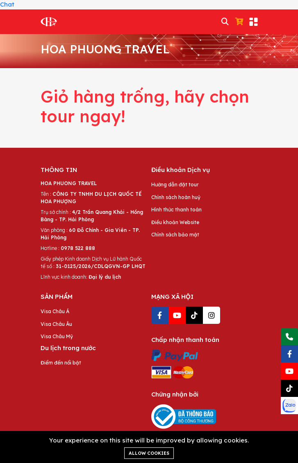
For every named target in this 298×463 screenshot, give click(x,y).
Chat (7, 4)
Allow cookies (149, 453)
